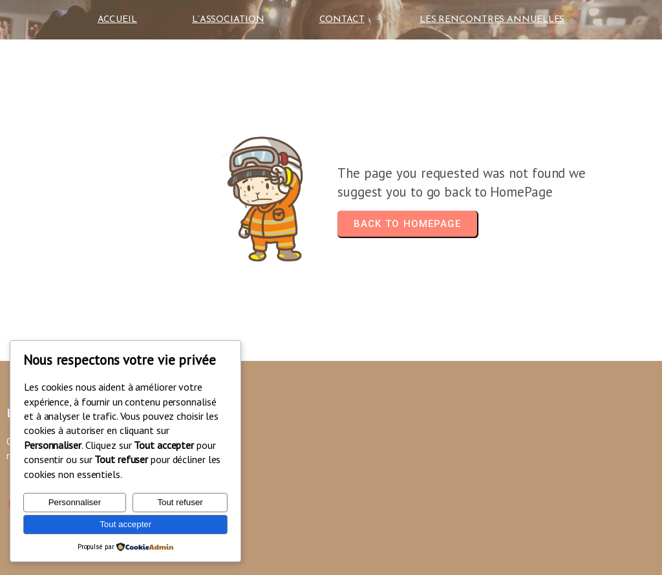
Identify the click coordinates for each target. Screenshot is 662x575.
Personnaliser (74, 502)
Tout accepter (125, 524)
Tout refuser (179, 502)
